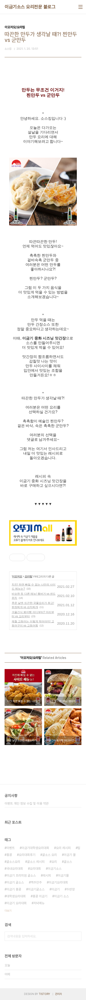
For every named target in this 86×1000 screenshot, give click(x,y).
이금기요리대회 (58, 882)
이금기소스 (54, 868)
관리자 (58, 994)
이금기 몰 (70, 855)
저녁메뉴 (38, 903)
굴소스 (68, 862)
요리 (54, 862)
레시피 (47, 875)
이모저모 (17, 576)
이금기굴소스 (36, 889)
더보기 (8, 910)
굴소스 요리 (49, 855)
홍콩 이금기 (40, 896)
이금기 (55, 889)
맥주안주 (36, 882)
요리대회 (35, 868)
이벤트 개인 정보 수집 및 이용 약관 (27, 803)
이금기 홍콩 (13, 889)
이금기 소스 (61, 896)
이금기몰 (63, 875)
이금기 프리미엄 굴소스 (21, 875)
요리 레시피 (63, 848)
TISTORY (44, 994)
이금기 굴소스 (15, 882)
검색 (76, 936)
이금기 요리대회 (16, 903)
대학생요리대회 (16, 896)
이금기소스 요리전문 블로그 (30, 7)
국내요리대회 (14, 868)
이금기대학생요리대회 (35, 848)
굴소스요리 (13, 862)
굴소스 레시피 (35, 862)
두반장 (71, 889)
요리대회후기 (27, 855)
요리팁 (28, 576)
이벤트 (10, 848)
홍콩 (9, 855)
